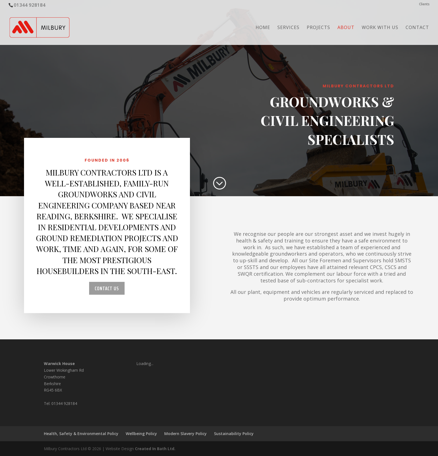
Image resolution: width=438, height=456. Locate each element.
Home (263, 27)
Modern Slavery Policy (185, 433)
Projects (318, 27)
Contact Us (107, 288)
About (345, 27)
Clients (424, 4)
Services (288, 27)
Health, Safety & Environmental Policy (81, 433)
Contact (417, 27)
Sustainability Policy (234, 433)
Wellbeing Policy (141, 433)
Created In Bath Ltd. (155, 448)
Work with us (380, 27)
